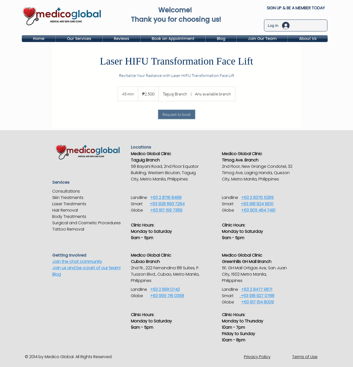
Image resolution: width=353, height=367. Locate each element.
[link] (177, 114)
